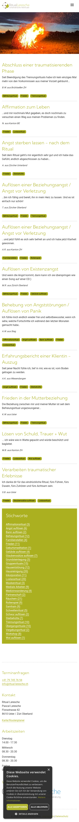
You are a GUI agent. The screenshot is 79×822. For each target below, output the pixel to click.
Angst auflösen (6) (16, 528)
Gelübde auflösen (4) (18, 551)
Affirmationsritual (11, 340)
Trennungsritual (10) (17, 622)
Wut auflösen (34, 458)
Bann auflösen (46, 340)
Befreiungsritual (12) (18, 536)
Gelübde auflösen (39, 294)
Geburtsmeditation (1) (18, 547)
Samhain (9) (13, 606)
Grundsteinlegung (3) (18, 559)
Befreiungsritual (10, 96)
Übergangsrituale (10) (18, 626)
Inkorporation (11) (16, 575)
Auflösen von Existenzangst (30, 269)
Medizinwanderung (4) (19, 590)
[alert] (27, 792)
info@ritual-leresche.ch (15, 684)
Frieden (24, 96)
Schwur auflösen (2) (17, 614)
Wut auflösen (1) (15, 637)
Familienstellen (10, 258)
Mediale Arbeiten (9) (17, 586)
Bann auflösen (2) (16, 532)
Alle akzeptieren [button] (17, 807)
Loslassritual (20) (16, 579)
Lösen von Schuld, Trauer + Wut (34, 433)
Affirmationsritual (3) (18, 524)
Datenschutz (61, 816)
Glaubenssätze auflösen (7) (22, 555)
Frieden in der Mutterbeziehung (35, 398)
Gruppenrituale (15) (17, 563)
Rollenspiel (35, 258)
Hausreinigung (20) (17, 571)
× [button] (48, 770)
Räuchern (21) (14, 598)
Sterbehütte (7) (14, 618)
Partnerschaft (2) (15, 594)
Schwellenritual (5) (16, 610)
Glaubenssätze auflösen (24, 501)
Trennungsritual (38, 96)
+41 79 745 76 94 (12, 680)
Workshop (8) (13, 633)
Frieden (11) (13, 543)
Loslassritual (19, 132)
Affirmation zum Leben (26, 107)
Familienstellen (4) (16, 540)
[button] (28, 813)
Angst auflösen (29, 340)
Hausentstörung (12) (18, 567)
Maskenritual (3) (15, 583)
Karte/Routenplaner (13, 720)
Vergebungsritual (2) (17, 629)
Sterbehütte (19, 174)
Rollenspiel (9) (14, 602)
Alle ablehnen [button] (39, 807)
